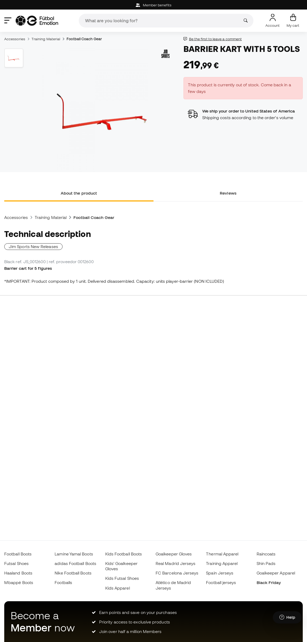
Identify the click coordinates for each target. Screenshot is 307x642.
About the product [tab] (79, 193)
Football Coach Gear (84, 39)
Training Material (46, 39)
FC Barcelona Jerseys (177, 573)
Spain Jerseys (219, 573)
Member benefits (153, 5)
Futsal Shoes (16, 563)
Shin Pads (266, 563)
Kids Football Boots (123, 553)
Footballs (63, 582)
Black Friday (269, 582)
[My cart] (293, 21)
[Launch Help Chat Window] (287, 617)
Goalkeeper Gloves (174, 553)
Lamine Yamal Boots (74, 553)
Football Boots (18, 553)
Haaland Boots (18, 573)
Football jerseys (221, 582)
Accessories (14, 39)
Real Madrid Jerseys (175, 563)
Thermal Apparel (222, 553)
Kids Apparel (117, 588)
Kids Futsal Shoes (122, 578)
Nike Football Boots (73, 573)
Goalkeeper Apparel (276, 573)
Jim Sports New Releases (33, 246)
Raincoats (266, 553)
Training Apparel (222, 563)
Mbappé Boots (18, 582)
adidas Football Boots (75, 563)
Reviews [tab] (228, 193)
